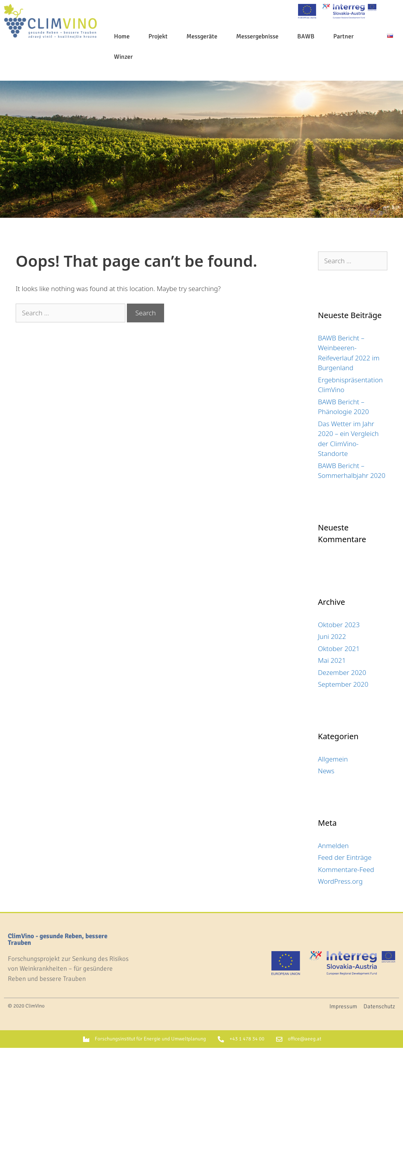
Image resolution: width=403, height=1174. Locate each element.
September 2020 (343, 684)
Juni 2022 (332, 636)
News (326, 770)
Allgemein (333, 758)
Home (122, 36)
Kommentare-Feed (346, 869)
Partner (343, 36)
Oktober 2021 (339, 648)
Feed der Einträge (345, 857)
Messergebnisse (257, 36)
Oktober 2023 (339, 624)
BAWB (305, 36)
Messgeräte (201, 36)
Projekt (158, 36)
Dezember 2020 (342, 672)
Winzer (123, 57)
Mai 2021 (332, 660)
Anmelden (333, 845)
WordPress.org (340, 881)
